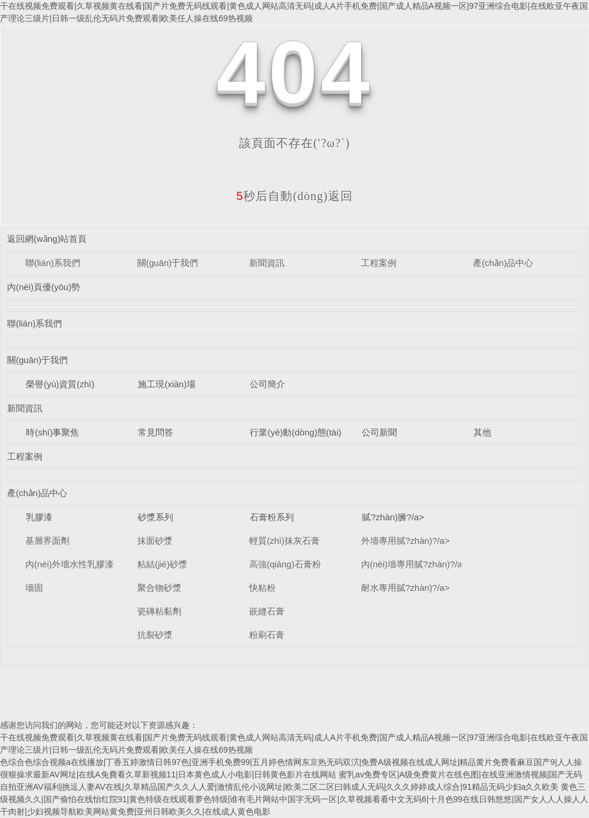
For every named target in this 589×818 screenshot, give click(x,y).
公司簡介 (267, 384)
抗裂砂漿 (155, 635)
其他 (482, 432)
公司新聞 (379, 432)
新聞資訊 (266, 263)
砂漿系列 (155, 517)
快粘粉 (262, 588)
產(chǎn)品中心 (503, 263)
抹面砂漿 (155, 541)
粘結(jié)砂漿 (162, 564)
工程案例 (378, 263)
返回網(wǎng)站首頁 (47, 239)
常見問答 (155, 432)
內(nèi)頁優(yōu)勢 (43, 287)
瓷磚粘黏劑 (159, 611)
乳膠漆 (39, 517)
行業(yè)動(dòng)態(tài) (295, 432)
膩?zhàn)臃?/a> (392, 517)
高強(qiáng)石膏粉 (285, 564)
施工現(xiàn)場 (167, 384)
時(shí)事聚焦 (52, 432)
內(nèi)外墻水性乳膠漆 (69, 564)
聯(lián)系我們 (52, 263)
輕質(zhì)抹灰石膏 (284, 541)
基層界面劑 (47, 541)
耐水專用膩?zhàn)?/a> (405, 588)
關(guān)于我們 (167, 263)
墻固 (34, 588)
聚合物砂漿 (159, 588)
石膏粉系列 (272, 517)
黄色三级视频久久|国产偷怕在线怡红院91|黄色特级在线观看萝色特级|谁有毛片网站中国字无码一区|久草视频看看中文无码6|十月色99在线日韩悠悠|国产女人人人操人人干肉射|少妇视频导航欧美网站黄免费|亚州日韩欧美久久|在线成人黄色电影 (294, 799)
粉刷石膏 (266, 635)
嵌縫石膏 (266, 611)
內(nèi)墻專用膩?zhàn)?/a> (414, 564)
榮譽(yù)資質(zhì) (60, 384)
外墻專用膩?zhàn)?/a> (405, 541)
